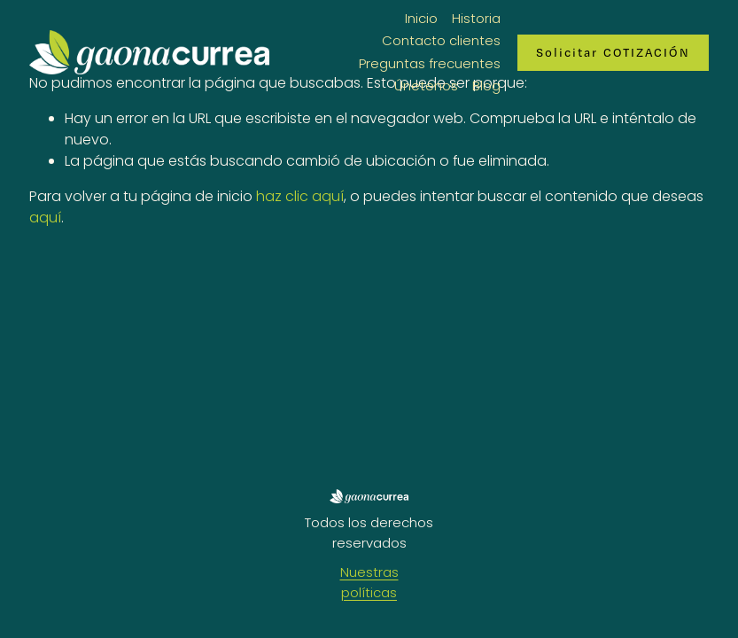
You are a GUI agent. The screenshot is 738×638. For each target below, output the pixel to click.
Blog (486, 85)
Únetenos (426, 85)
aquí (45, 217)
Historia (476, 18)
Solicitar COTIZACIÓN (613, 52)
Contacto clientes (441, 40)
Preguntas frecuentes (430, 63)
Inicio (421, 18)
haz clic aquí (300, 196)
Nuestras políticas (369, 582)
